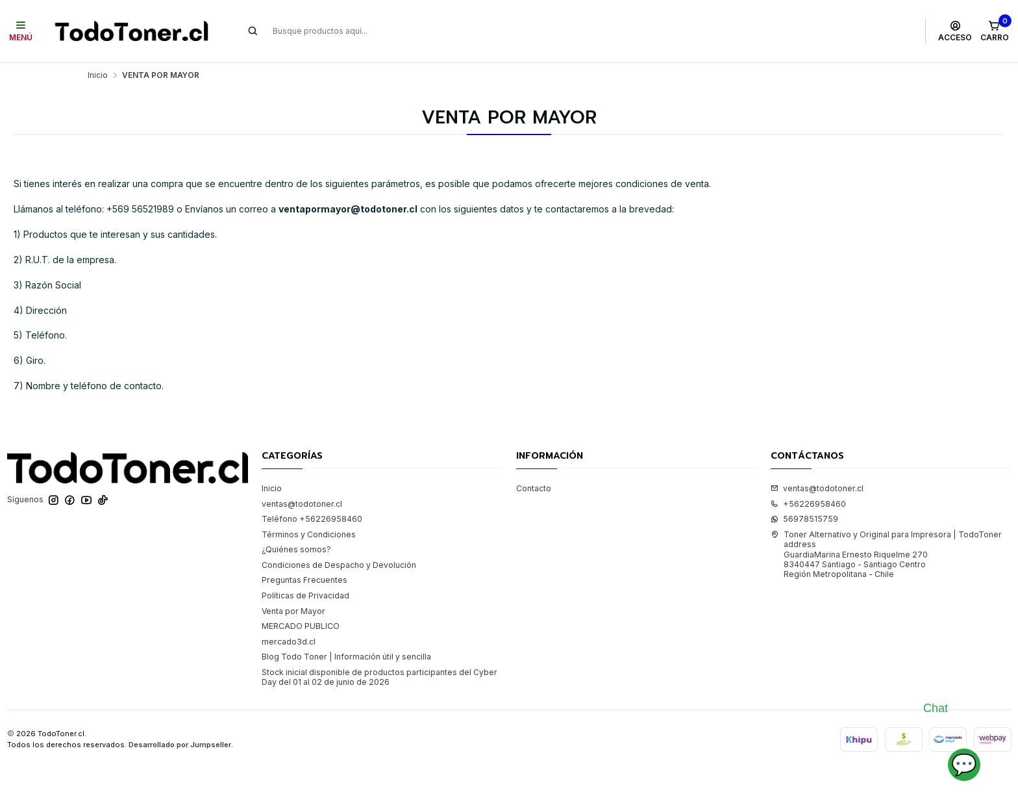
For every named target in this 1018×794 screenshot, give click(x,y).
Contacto (533, 488)
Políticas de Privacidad (305, 595)
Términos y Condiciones (309, 534)
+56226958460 (808, 504)
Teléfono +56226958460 (312, 519)
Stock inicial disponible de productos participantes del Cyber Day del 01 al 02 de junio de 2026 (379, 677)
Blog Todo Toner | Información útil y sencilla (346, 656)
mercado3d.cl (289, 642)
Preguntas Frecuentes (304, 580)
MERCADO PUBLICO (301, 626)
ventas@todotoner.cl (302, 504)
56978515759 (804, 519)
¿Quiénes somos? (296, 549)
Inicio (98, 75)
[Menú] (21, 31)
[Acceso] (955, 31)
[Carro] (994, 31)
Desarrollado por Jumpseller (180, 744)
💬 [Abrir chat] (964, 764)
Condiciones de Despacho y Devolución (339, 565)
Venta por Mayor (293, 611)
